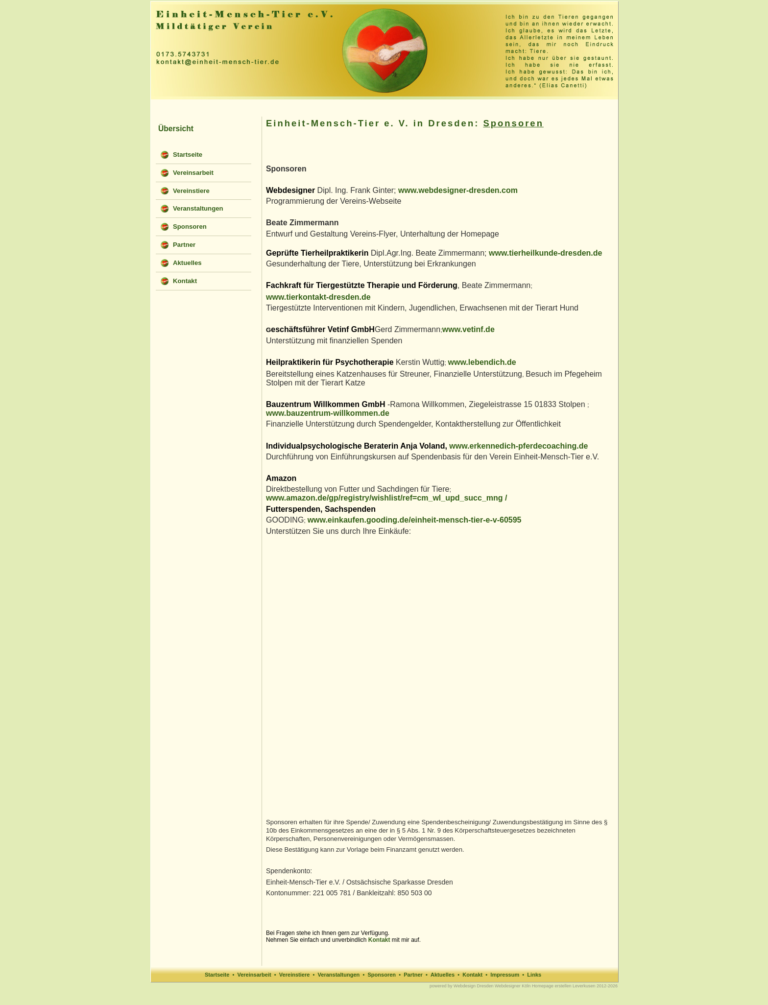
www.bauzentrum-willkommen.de (327, 413)
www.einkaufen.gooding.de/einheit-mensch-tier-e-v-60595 (415, 520)
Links (534, 975)
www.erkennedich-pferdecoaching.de (518, 446)
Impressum (504, 975)
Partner (413, 975)
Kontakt (379, 939)
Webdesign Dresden (473, 985)
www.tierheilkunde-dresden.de (545, 253)
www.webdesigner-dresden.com (458, 190)
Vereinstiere (294, 975)
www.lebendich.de (482, 362)
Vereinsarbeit (254, 975)
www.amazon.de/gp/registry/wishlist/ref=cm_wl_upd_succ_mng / (386, 498)
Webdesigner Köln (512, 985)
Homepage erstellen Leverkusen (564, 985)
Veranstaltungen (339, 975)
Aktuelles (443, 975)
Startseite (217, 975)
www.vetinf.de (468, 329)
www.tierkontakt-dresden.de (318, 297)
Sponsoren (381, 975)
